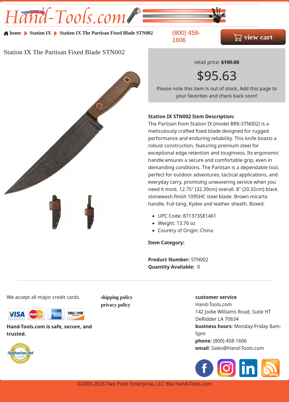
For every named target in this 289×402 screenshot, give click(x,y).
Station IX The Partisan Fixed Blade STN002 (106, 32)
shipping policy (117, 297)
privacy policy (115, 304)
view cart (253, 37)
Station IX (41, 32)
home (12, 32)
